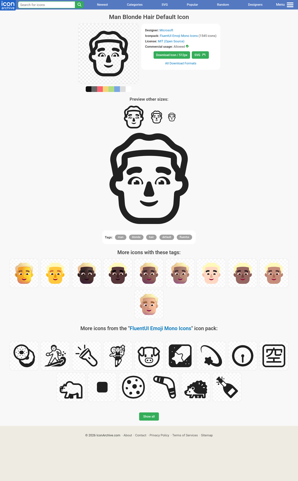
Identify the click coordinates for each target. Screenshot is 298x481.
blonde (136, 237)
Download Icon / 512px (171, 55)
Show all (149, 416)
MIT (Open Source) (171, 41)
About (128, 435)
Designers (255, 4)
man (121, 237)
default (166, 237)
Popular (192, 4)
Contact (140, 435)
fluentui (184, 237)
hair (151, 237)
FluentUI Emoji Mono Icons (179, 36)
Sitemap (207, 435)
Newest (102, 4)
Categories (135, 4)
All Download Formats (181, 63)
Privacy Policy (159, 435)
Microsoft (166, 30)
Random (223, 4)
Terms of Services (185, 435)
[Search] (79, 4)
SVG (165, 4)
